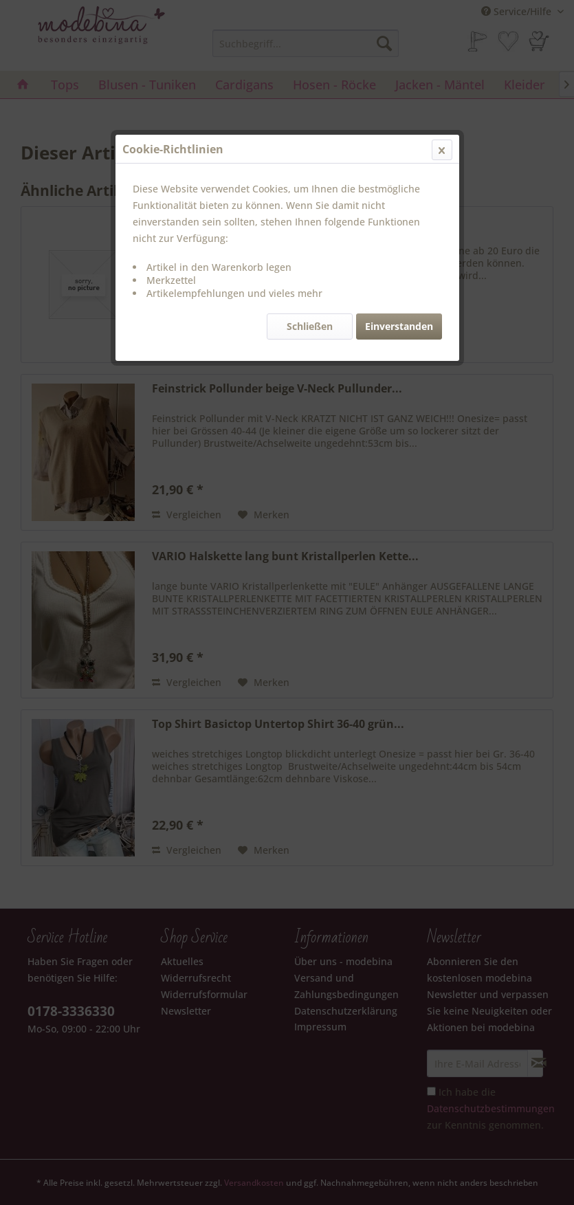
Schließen (310, 326)
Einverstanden (399, 326)
